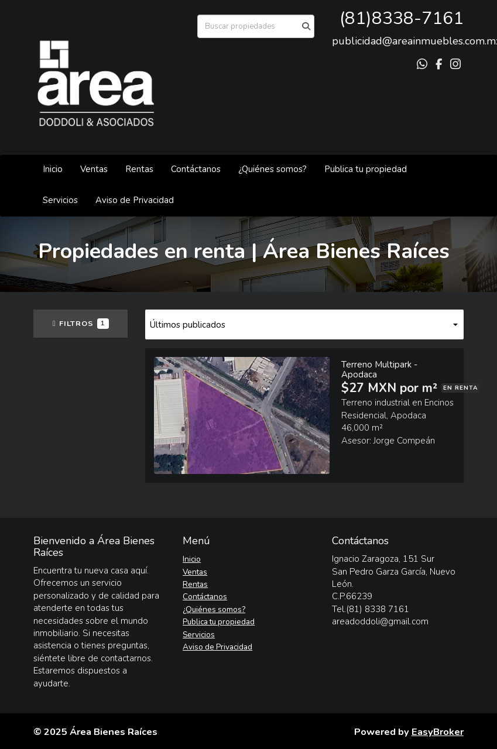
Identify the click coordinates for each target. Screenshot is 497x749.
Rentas (139, 169)
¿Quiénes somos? (272, 169)
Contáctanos (196, 169)
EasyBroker (438, 731)
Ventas (94, 169)
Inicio (53, 169)
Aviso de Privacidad (134, 200)
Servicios (60, 200)
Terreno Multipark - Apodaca (379, 369)
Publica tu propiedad (365, 169)
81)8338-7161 (404, 18)
